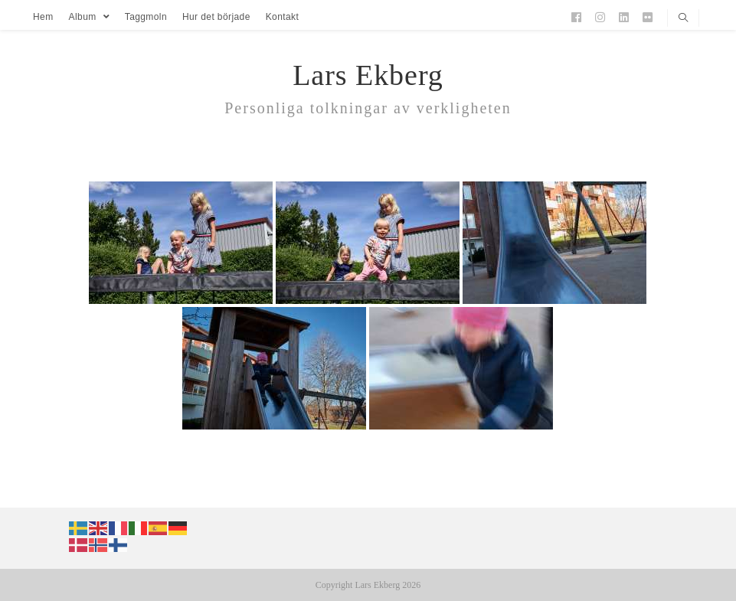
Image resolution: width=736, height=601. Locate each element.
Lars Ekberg (368, 75)
